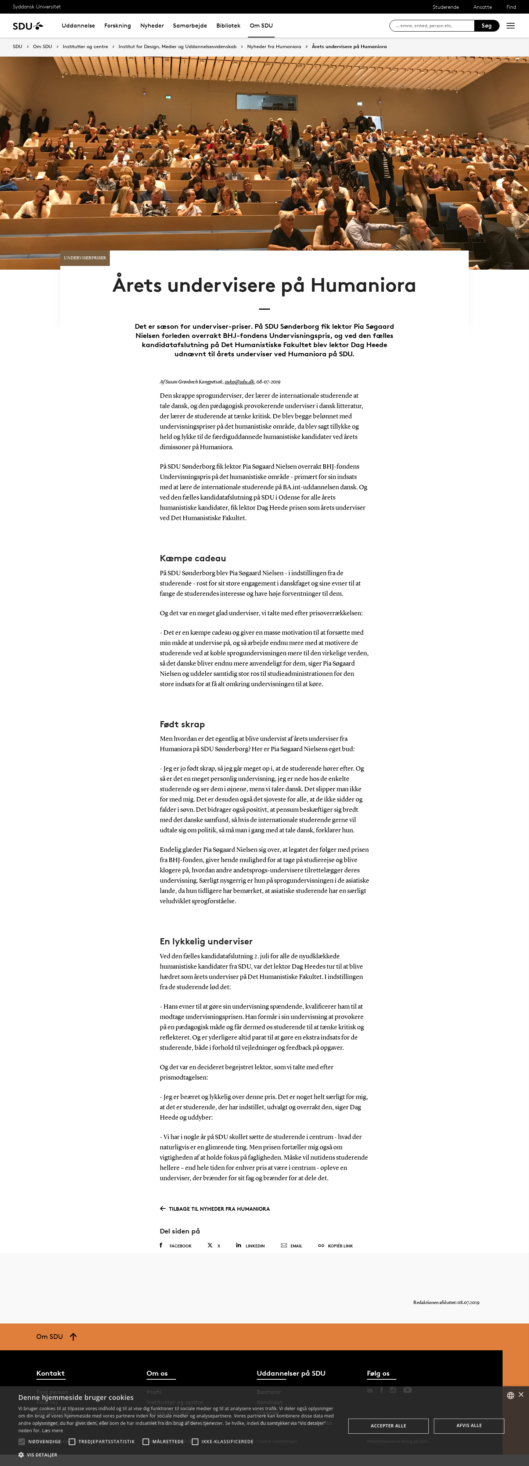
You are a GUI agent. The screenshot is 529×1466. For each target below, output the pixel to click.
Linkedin (250, 1250)
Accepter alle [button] (388, 1426)
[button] (21, 1441)
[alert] (264, 1426)
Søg (487, 25)
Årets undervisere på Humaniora (349, 46)
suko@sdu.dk (238, 386)
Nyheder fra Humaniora (274, 46)
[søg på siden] (434, 25)
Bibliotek (228, 25)
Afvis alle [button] (469, 1425)
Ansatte (483, 7)
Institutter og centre (85, 46)
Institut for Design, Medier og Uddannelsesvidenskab (178, 46)
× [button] (520, 1395)
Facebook (176, 1250)
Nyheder (152, 25)
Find (511, 7)
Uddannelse (78, 25)
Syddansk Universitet (37, 6)
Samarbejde (190, 25)
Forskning (117, 25)
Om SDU (261, 25)
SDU (17, 46)
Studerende (446, 7)
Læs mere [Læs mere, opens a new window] (52, 1430)
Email (291, 1251)
